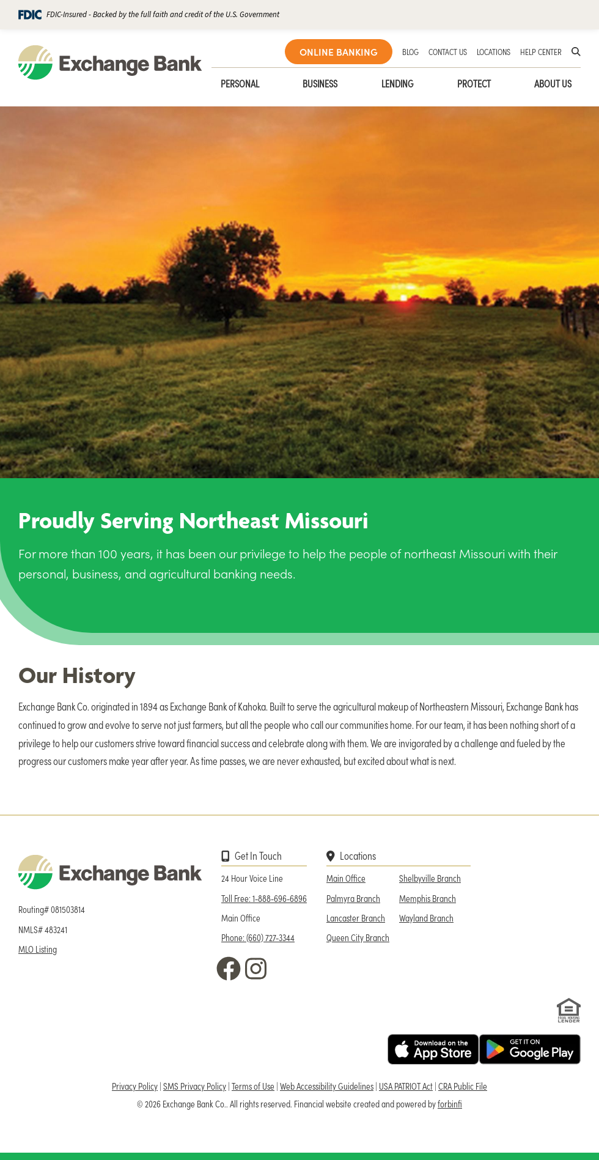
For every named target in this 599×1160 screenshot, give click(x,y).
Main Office (346, 877)
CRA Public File (462, 1085)
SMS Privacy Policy (194, 1085)
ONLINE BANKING (339, 51)
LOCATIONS (493, 51)
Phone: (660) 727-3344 (258, 937)
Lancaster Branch (355, 917)
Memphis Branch (427, 898)
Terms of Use (253, 1085)
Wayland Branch (426, 917)
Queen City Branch (357, 937)
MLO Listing (37, 948)
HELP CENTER (541, 51)
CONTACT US (447, 51)
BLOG (410, 51)
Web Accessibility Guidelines (326, 1085)
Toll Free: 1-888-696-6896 (264, 898)
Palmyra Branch (353, 898)
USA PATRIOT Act (406, 1085)
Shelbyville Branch (430, 877)
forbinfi (450, 1103)
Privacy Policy (135, 1085)
